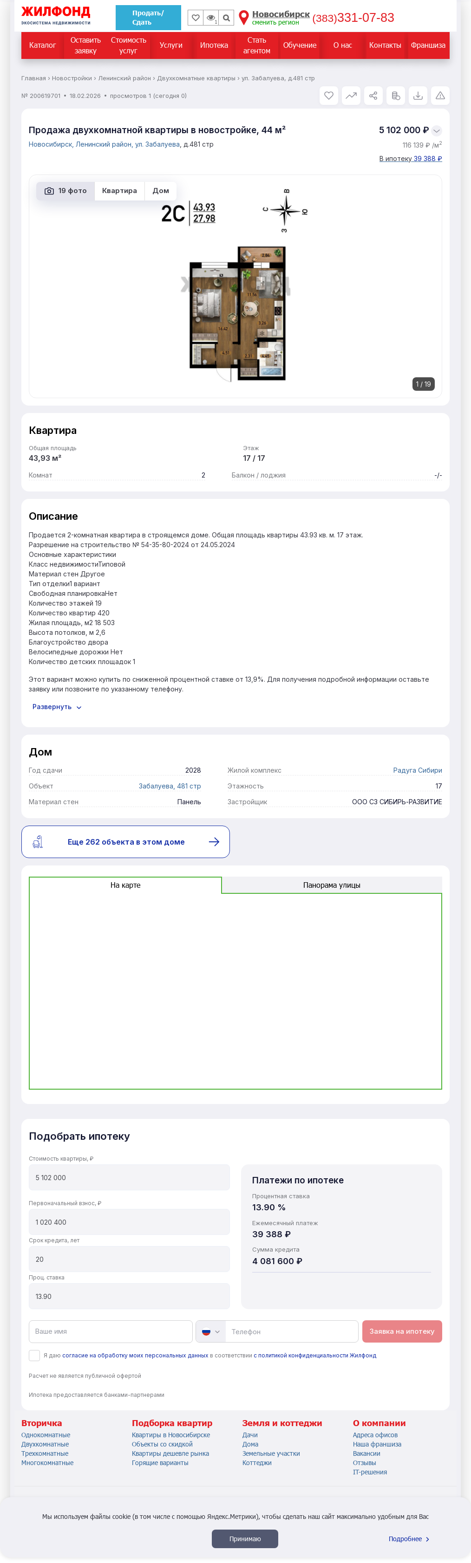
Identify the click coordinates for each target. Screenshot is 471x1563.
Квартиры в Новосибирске (171, 1435)
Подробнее (410, 1539)
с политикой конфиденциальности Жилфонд (315, 1355)
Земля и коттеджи (282, 1423)
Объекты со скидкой (162, 1444)
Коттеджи (257, 1462)
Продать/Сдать (148, 17)
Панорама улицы (331, 884)
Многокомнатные (47, 1462)
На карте (125, 884)
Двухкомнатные (45, 1444)
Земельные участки (271, 1453)
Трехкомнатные (44, 1453)
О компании (379, 1423)
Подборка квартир (172, 1423)
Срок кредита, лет (54, 1240)
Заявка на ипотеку (402, 1331)
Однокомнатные (45, 1435)
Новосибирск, (52, 144)
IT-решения (370, 1472)
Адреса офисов (375, 1435)
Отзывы (364, 1462)
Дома (250, 1444)
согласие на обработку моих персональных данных (135, 1355)
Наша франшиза (377, 1444)
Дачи (250, 1435)
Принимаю (245, 1539)
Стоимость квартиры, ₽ (61, 1158)
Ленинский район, (105, 144)
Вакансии (366, 1453)
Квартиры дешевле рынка (170, 1453)
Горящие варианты (160, 1462)
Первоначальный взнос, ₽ (65, 1203)
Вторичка (41, 1423)
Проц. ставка (47, 1277)
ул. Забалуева (157, 144)
